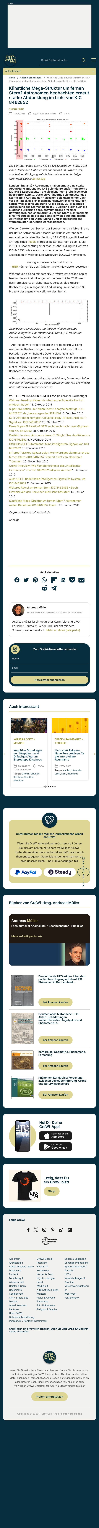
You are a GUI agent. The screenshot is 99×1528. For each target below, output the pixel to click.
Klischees (18, 777)
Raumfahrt (72, 773)
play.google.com (55, 1147)
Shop (51, 1192)
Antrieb (66, 770)
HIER (15, 266)
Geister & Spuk (17, 1287)
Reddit (32, 241)
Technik (60, 743)
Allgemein (14, 1259)
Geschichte (15, 1290)
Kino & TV (42, 1267)
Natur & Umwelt (46, 1298)
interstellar (76, 770)
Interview (42, 1263)
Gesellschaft (16, 1294)
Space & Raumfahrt (68, 739)
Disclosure (15, 1271)
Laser (57, 773)
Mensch (19, 743)
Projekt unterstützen (49, 1397)
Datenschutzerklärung (21, 1318)
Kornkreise (43, 1271)
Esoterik (13, 1275)
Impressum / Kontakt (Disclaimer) (28, 1322)
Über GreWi (15, 1314)
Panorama (42, 1302)
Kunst (40, 1283)
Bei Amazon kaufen (55, 1095)
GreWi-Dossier (45, 1259)
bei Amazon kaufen (55, 1001)
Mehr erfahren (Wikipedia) (63, 630)
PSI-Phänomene (46, 1306)
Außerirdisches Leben (31, 77)
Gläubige (35, 773)
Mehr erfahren (83, 872)
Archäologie (16, 1263)
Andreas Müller (16, 108)
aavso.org (38, 178)
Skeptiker (28, 777)
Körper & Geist (23, 739)
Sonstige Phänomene (77, 1263)
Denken (25, 773)
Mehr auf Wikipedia (26, 936)
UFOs (68, 1275)
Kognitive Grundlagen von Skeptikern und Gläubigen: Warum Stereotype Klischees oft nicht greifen (28, 756)
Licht (63, 773)
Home (12, 77)
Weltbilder (18, 780)
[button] (17, 580)
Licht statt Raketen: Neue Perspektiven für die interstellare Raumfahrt (69, 755)
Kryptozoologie (46, 1279)
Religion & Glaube (47, 1310)
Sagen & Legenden (75, 1259)
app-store (55, 1136)
